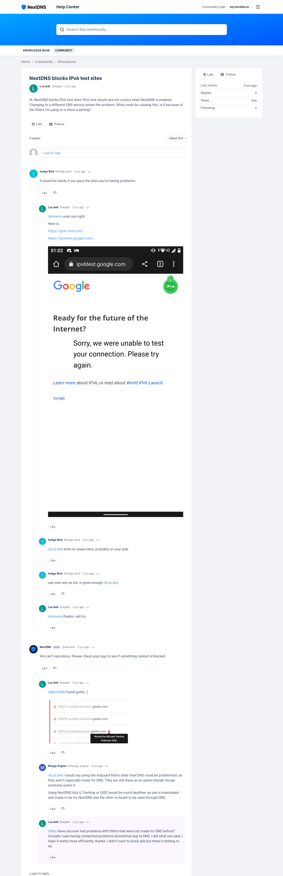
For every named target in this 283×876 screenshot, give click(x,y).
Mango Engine (57, 766)
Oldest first (176, 138)
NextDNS (50, 647)
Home (25, 62)
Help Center (67, 6)
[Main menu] (258, 7)
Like (39, 124)
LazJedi (45, 86)
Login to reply (52, 153)
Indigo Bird (47, 171)
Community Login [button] (213, 7)
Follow (59, 124)
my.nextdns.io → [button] (241, 7)
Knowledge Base (36, 50)
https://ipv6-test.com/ (65, 231)
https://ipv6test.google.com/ (70, 238)
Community (63, 50)
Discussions (67, 62)
